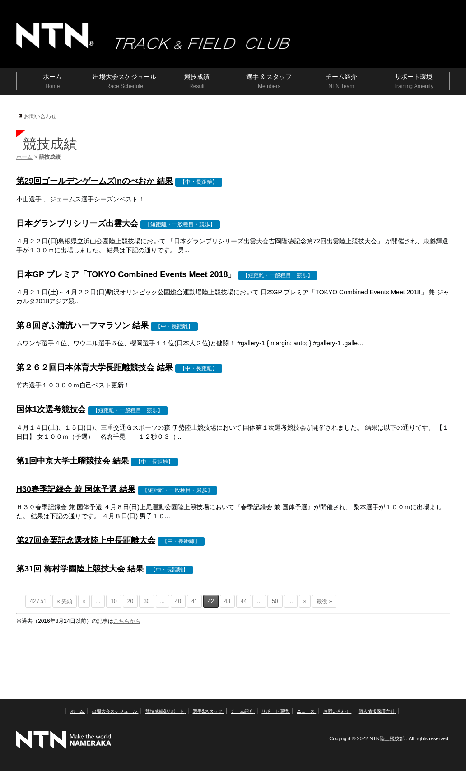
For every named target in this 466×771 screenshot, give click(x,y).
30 (146, 601)
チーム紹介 (243, 711)
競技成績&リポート (165, 711)
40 (178, 601)
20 (130, 601)
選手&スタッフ (208, 711)
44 (244, 601)
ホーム (24, 157)
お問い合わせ (40, 116)
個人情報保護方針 (377, 711)
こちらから (126, 621)
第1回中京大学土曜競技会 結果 (72, 460)
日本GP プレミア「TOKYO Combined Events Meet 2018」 (126, 274)
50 (275, 601)
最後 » (324, 601)
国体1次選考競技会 (51, 409)
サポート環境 (275, 711)
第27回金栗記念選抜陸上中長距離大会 (85, 540)
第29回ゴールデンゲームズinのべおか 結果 (94, 181)
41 (194, 601)
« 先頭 (64, 601)
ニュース (306, 711)
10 (113, 601)
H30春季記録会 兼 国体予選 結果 (75, 489)
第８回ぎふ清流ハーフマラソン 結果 (82, 325)
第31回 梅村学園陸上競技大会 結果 (80, 568)
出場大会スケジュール (115, 711)
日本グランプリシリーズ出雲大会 (77, 223)
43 (227, 601)
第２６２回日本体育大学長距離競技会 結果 (94, 367)
